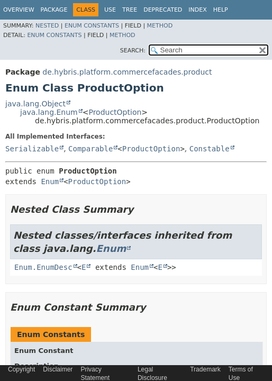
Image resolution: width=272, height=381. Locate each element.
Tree (129, 9)
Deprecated (162, 9)
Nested (47, 25)
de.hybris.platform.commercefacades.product (127, 72)
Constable (209, 148)
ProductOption (114, 112)
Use (110, 9)
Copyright (21, 369)
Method (160, 25)
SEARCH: (133, 50)
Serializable (32, 148)
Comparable (90, 148)
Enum (50, 181)
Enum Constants (92, 25)
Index (197, 9)
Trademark (205, 369)
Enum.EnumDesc (43, 267)
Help (220, 9)
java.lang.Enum (49, 112)
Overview (18, 9)
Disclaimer (57, 369)
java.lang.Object (35, 103)
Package (54, 9)
